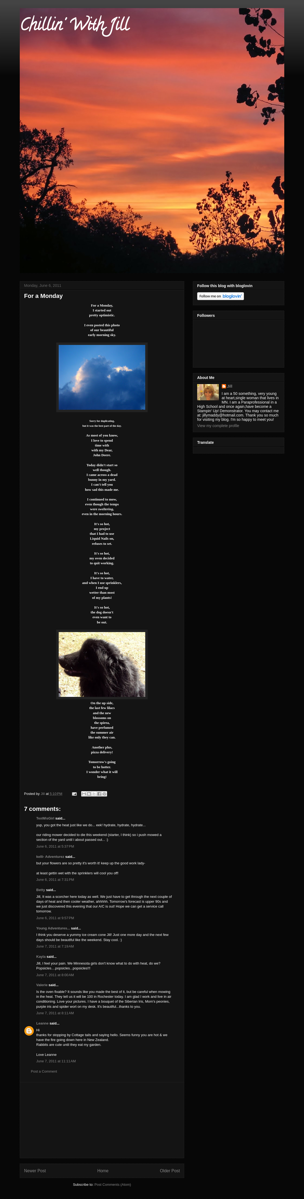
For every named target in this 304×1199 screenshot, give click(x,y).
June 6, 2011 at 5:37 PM (55, 846)
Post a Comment (44, 1071)
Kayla (41, 957)
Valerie (42, 985)
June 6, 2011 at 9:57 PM (55, 918)
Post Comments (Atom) (112, 1185)
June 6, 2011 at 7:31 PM (55, 880)
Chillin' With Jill (74, 26)
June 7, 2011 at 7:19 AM (55, 946)
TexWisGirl (45, 818)
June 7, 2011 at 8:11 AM (55, 1013)
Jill (229, 386)
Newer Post (35, 1170)
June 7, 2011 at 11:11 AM (56, 1061)
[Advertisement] (102, 1120)
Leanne (42, 1023)
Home (103, 1170)
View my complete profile (218, 426)
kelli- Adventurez (50, 857)
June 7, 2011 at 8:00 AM (55, 975)
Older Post (170, 1170)
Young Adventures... (53, 928)
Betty (40, 890)
